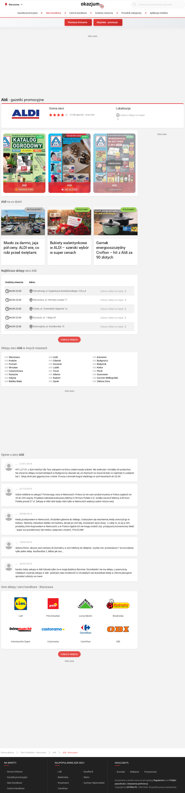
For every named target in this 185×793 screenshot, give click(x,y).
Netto (86, 777)
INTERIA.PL (132, 787)
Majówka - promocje (107, 22)
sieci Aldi (19, 270)
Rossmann (63, 783)
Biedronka (63, 777)
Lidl (60, 771)
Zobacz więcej (69, 339)
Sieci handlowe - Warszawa (33, 752)
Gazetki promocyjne (17, 777)
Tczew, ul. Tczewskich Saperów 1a (50, 308)
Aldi (54, 752)
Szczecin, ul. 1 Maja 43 (44, 317)
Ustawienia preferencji (137, 783)
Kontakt (121, 771)
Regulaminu (159, 780)
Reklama (134, 771)
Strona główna (7, 752)
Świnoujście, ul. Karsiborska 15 (48, 326)
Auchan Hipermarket (94, 783)
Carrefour (63, 788)
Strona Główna (14, 771)
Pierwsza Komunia (77, 22)
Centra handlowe (15, 788)
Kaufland (88, 771)
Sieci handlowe (14, 783)
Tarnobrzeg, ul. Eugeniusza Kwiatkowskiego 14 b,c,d (59, 291)
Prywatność (150, 771)
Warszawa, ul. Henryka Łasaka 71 (50, 300)
